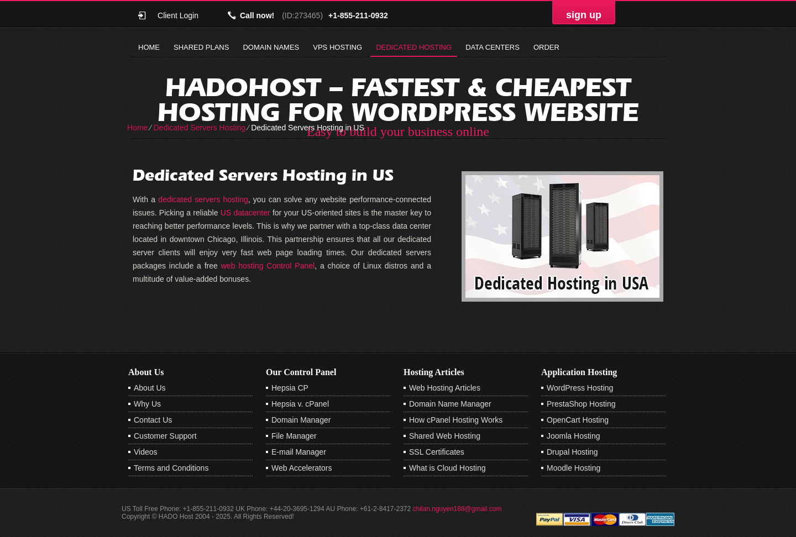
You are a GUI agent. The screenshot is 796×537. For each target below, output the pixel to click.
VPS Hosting (337, 47)
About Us (150, 387)
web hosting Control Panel (268, 265)
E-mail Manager (298, 452)
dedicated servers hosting (203, 199)
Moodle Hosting (573, 468)
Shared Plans (201, 47)
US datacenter (245, 212)
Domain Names (271, 47)
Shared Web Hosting (444, 435)
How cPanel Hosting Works (455, 419)
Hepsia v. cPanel (300, 403)
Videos (146, 452)
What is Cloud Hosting (447, 468)
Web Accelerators (301, 468)
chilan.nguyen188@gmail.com (457, 509)
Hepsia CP (289, 387)
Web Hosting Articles (444, 387)
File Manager (294, 435)
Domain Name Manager (450, 403)
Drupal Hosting (572, 452)
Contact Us (153, 419)
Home (149, 47)
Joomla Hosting (573, 435)
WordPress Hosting (580, 387)
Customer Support (165, 435)
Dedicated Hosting (414, 47)
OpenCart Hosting (578, 419)
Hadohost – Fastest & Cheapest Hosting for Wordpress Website (398, 99)
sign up (583, 14)
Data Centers (492, 47)
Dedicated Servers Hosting (199, 127)
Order (546, 47)
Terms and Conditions (171, 468)
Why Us (147, 403)
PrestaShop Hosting (581, 403)
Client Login (178, 15)
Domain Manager (301, 419)
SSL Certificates (436, 452)
